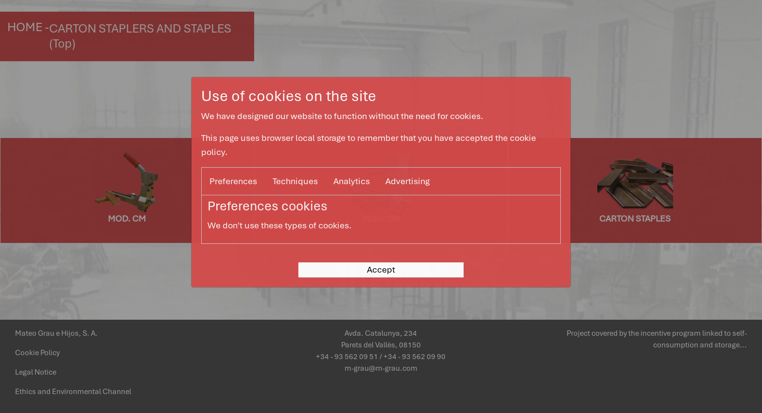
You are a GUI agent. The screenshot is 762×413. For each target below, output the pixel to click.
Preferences (233, 181)
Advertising (407, 181)
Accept (381, 269)
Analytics (351, 181)
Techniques (295, 181)
